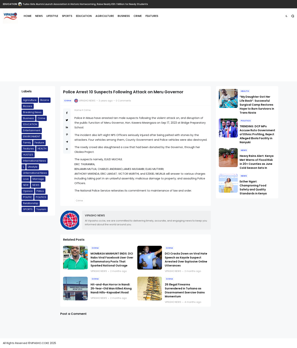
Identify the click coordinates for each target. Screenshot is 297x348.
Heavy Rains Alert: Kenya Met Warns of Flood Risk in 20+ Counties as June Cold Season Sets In (257, 162)
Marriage (38, 179)
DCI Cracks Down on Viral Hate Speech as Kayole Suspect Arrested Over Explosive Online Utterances (186, 259)
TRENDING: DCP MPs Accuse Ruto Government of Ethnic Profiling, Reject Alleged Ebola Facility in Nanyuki (257, 134)
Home (77, 110)
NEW (26, 185)
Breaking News (32, 112)
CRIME (138, 16)
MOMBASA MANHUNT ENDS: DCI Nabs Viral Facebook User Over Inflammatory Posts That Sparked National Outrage (112, 259)
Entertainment (31, 130)
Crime (41, 118)
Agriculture (30, 100)
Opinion (28, 191)
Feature (39, 142)
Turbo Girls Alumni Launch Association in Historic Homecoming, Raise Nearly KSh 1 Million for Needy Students (85, 4)
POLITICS (41, 197)
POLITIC (27, 197)
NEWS (39, 16)
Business (28, 118)
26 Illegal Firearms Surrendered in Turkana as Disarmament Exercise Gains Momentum (185, 290)
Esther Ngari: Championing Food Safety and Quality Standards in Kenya (253, 187)
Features (28, 148)
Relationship (30, 203)
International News (34, 161)
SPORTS (67, 16)
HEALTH (42, 148)
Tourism (41, 209)
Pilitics (40, 191)
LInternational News (35, 173)
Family (27, 142)
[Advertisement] (148, 54)
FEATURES (151, 16)
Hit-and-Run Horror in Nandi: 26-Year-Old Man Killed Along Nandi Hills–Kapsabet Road (111, 288)
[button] (286, 16)
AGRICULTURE (104, 16)
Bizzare (27, 106)
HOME (27, 16)
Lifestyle (33, 167)
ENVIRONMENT (31, 136)
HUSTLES (28, 154)
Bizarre (44, 100)
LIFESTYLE (52, 16)
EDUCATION (10, 4)
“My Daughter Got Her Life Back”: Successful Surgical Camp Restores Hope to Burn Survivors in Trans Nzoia (257, 105)
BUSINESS (124, 16)
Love (26, 179)
